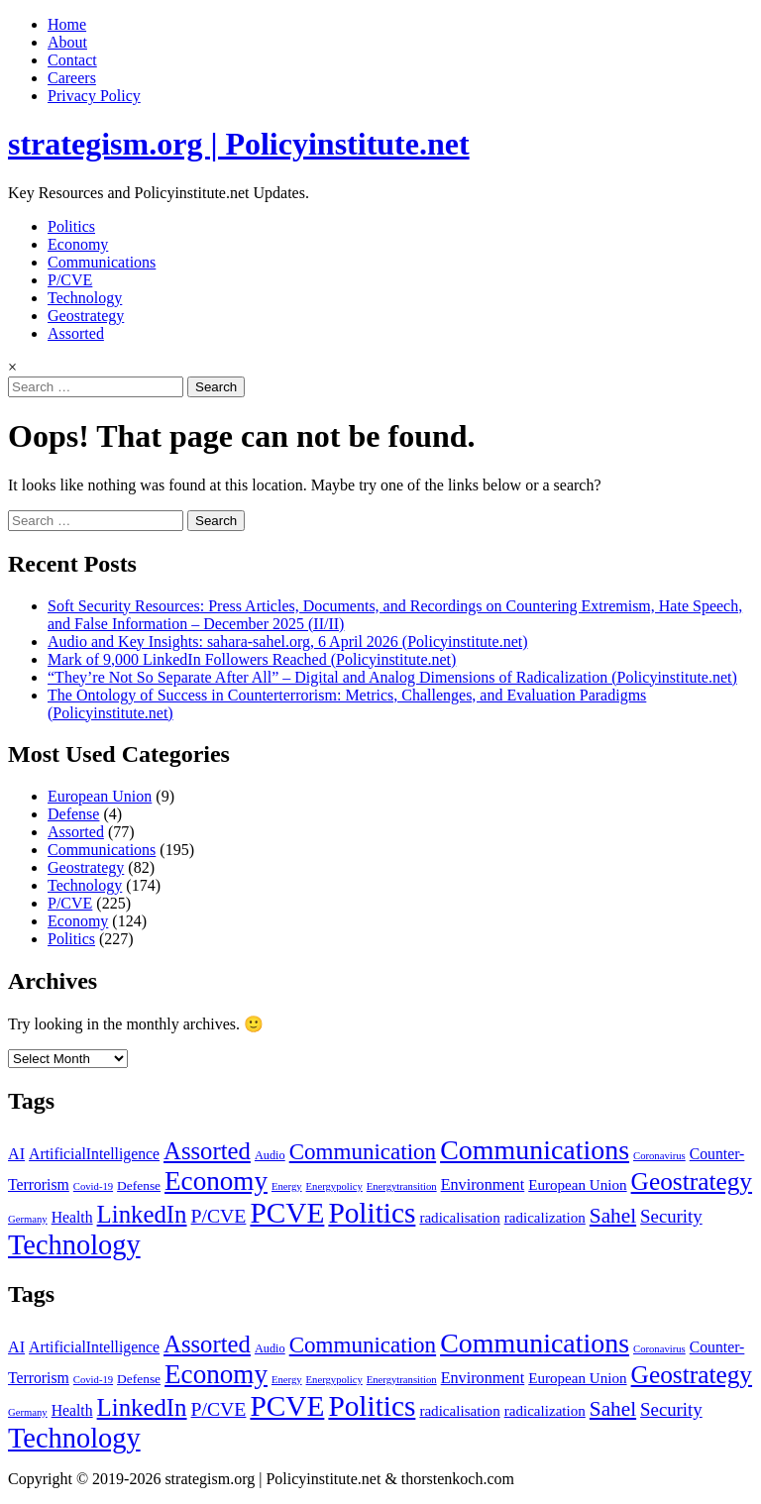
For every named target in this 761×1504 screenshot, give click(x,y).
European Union (100, 796)
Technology (85, 297)
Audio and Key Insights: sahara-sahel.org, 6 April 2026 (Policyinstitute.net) (288, 641)
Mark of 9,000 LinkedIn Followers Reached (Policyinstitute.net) (252, 659)
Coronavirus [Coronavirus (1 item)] (659, 1155)
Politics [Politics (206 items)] (371, 1213)
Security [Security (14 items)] (671, 1216)
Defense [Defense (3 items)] (139, 1185)
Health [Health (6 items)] (72, 1217)
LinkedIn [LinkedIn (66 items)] (142, 1214)
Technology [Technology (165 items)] (74, 1245)
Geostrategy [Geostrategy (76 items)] (691, 1181)
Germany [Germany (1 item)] (28, 1219)
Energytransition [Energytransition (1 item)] (402, 1186)
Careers (72, 77)
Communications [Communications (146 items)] (534, 1149)
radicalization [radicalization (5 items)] (545, 1218)
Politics (71, 226)
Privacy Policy (94, 95)
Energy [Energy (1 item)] (287, 1186)
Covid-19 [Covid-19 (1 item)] (93, 1186)
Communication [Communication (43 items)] (362, 1151)
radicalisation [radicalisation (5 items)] (459, 1218)
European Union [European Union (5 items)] (577, 1185)
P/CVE (70, 279)
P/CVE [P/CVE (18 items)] (219, 1216)
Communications (102, 262)
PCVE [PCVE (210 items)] (287, 1213)
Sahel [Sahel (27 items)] (613, 1216)
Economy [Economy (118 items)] (216, 1181)
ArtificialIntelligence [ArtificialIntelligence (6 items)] (94, 1153)
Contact (72, 60)
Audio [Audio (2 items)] (270, 1155)
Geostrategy (86, 315)
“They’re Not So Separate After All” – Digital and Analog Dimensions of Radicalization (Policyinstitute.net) (392, 677)
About (67, 42)
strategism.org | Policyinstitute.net (239, 143)
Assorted (76, 333)
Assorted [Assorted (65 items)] (207, 1150)
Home (67, 24)
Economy (78, 244)
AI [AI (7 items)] (16, 1154)
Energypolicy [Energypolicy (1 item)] (334, 1186)
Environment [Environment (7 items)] (483, 1185)
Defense (73, 814)
